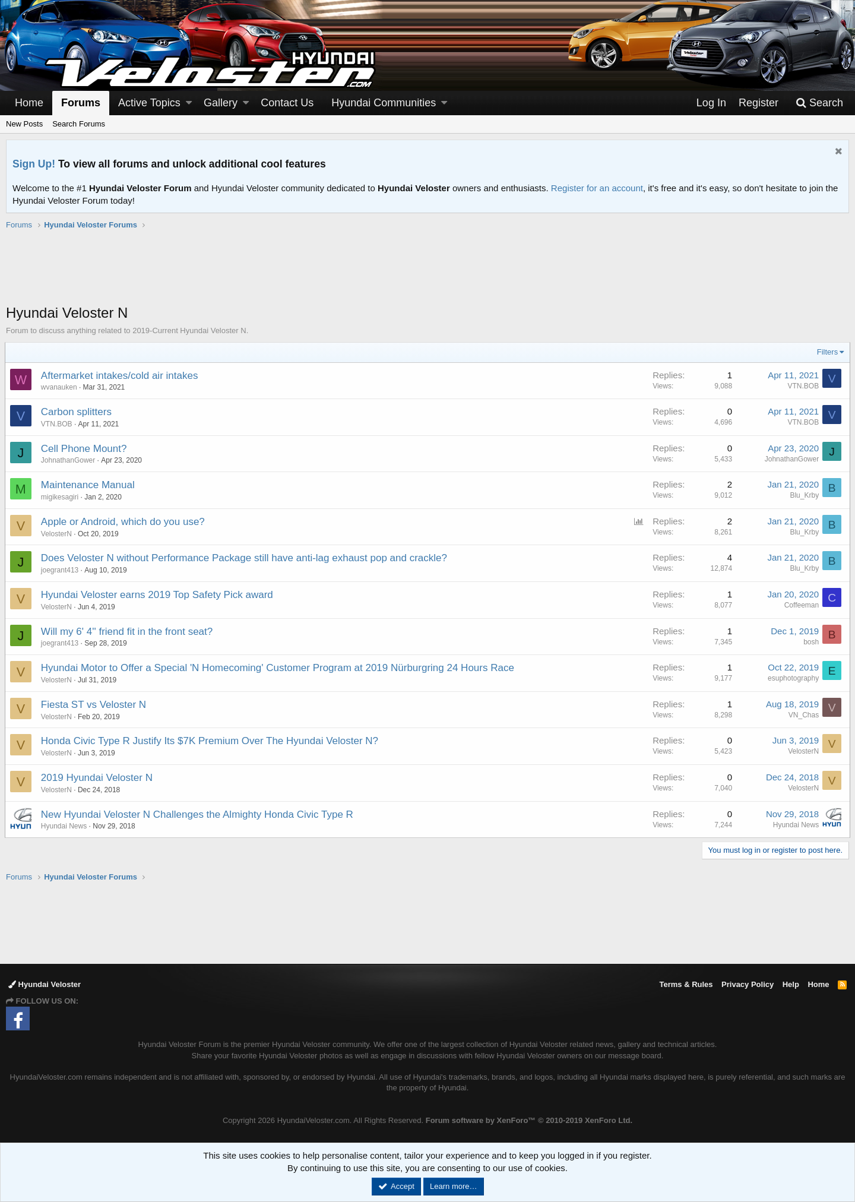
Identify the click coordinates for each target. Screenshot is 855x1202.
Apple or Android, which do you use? (124, 521)
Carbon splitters (77, 411)
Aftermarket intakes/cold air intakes (121, 375)
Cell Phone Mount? (85, 448)
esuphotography (792, 678)
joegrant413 (61, 570)
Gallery (221, 103)
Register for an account (597, 188)
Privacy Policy (747, 984)
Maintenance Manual (89, 485)
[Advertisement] (427, 273)
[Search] (819, 103)
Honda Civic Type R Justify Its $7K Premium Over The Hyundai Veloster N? (210, 740)
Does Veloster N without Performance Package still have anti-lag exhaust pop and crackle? (245, 558)
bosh (810, 642)
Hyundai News (65, 826)
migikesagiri (61, 497)
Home (29, 103)
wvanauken (60, 387)
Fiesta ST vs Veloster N (94, 704)
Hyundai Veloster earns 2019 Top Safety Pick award (158, 594)
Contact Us (287, 103)
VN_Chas (802, 715)
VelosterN (802, 751)
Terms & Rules (685, 984)
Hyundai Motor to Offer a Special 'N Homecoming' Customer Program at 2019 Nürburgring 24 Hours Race (278, 667)
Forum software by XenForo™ (529, 1120)
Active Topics (149, 103)
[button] (189, 103)
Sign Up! (33, 164)
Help (791, 984)
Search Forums (78, 123)
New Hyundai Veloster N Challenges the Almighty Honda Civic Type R (198, 814)
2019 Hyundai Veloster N (98, 777)
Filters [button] (826, 351)
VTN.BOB (802, 386)
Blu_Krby (803, 495)
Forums (80, 103)
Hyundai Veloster (44, 984)
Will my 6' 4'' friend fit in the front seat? (128, 631)
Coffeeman (800, 605)
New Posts (24, 123)
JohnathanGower (69, 460)
